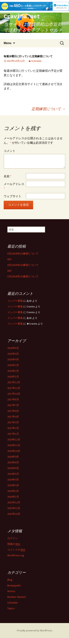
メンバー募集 (15, 300)
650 (9, 270)
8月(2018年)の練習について (22, 253)
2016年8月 (13, 462)
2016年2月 (13, 491)
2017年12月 (13, 382)
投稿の (13, 544)
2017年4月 (13, 416)
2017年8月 (13, 399)
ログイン (12, 538)
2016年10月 (13, 451)
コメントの (16, 549)
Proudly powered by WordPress (34, 630)
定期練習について (48, 108)
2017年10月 (13, 393)
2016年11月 (13, 445)
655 (9, 259)
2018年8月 (13, 348)
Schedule (36, 61)
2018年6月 (13, 353)
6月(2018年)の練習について (22, 265)
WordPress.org (15, 555)
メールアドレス (14, 186)
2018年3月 (13, 365)
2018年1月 (13, 376)
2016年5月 (13, 473)
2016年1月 (13, 496)
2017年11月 (13, 388)
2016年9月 (13, 456)
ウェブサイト (12, 196)
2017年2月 (13, 428)
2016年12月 (13, 439)
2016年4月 (13, 479)
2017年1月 (13, 433)
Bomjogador (14, 585)
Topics (11, 608)
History (11, 591)
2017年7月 (13, 405)
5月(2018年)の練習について (22, 276)
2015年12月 (13, 502)
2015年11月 (13, 508)
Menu (7, 43)
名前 (7, 176)
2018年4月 (13, 359)
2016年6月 (13, 468)
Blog (9, 579)
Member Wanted (16, 597)
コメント (9, 151)
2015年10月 (13, 513)
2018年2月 (13, 371)
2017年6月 (13, 411)
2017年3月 (13, 422)
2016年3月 (13, 485)
